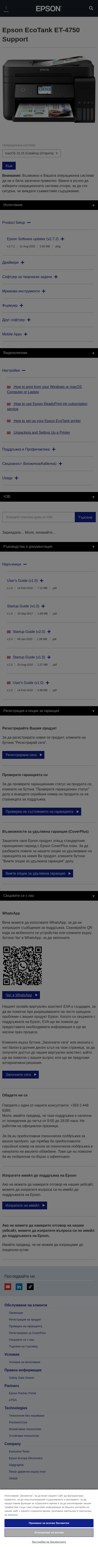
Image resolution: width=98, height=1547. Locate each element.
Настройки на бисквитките (49, 1542)
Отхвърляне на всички (49, 1532)
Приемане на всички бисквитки (49, 1523)
